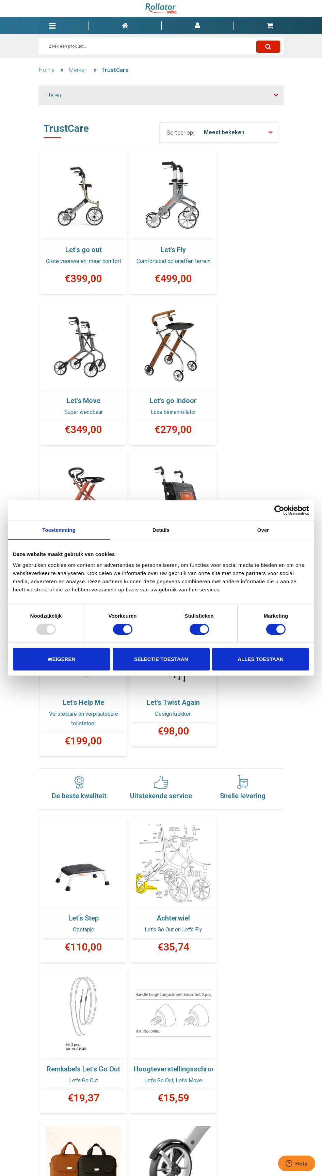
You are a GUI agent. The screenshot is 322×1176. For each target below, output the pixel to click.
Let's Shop (243, 393)
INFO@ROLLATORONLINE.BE (213, 1160)
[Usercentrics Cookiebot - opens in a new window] (279, 510)
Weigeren (62, 659)
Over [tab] (263, 530)
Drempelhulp (242, 904)
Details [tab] (161, 530)
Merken (77, 69)
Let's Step (79, 748)
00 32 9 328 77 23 (161, 1160)
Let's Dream (161, 393)
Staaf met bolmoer (79, 1059)
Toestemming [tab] (59, 530)
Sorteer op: (180, 132)
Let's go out (79, 241)
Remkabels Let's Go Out (242, 755)
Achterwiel (161, 748)
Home (46, 69)
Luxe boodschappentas (161, 911)
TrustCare (115, 69)
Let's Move (243, 241)
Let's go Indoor (79, 393)
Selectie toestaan (161, 659)
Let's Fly (161, 241)
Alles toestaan (260, 659)
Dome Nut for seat (161, 1059)
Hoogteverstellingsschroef (79, 904)
